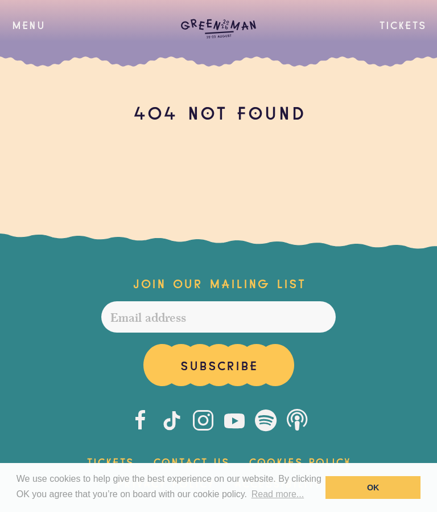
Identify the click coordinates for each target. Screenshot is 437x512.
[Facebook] (140, 420)
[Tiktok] (171, 420)
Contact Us (191, 460)
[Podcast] (297, 420)
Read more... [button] (278, 494)
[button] (28, 24)
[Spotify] (265, 420)
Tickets (402, 24)
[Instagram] (203, 420)
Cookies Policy (300, 460)
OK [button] (373, 487)
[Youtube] (234, 420)
